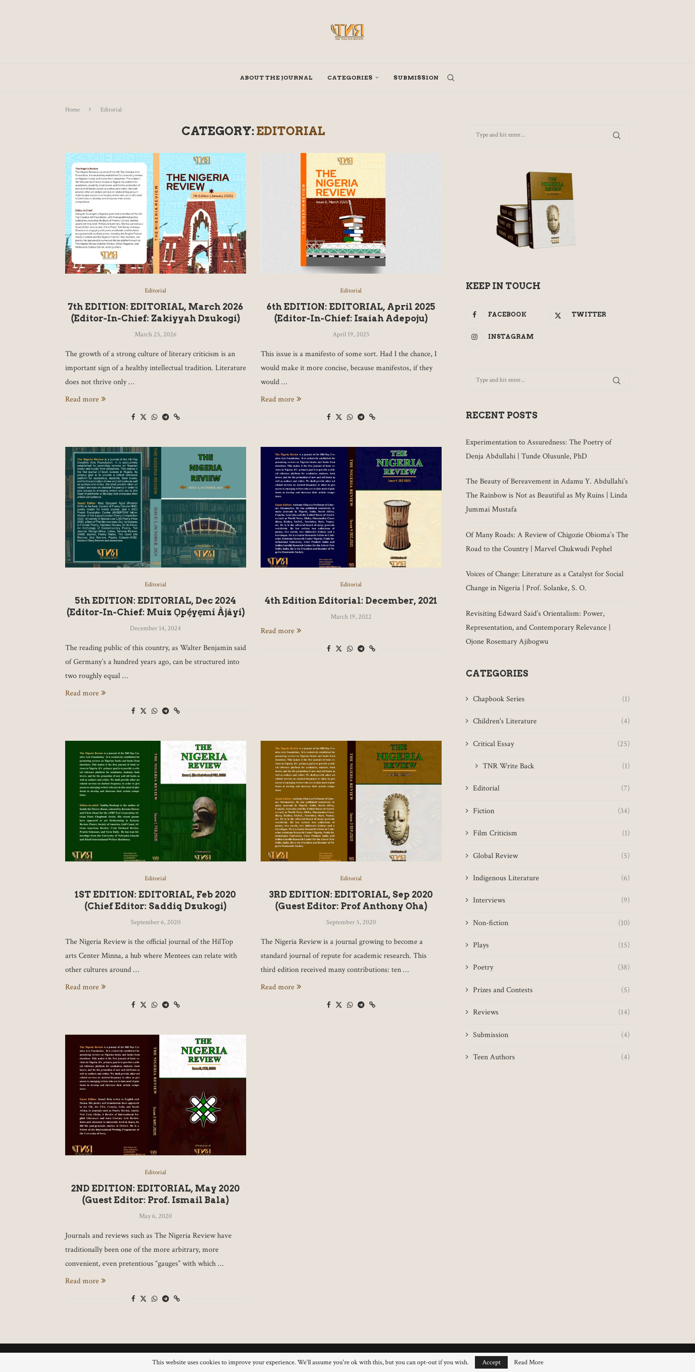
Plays (551, 945)
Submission (416, 77)
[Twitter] (589, 314)
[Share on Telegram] (165, 417)
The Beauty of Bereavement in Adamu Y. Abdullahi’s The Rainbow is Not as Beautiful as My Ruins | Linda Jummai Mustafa (547, 495)
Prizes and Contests (551, 990)
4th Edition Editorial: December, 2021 (350, 601)
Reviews (551, 1012)
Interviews (551, 900)
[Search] (451, 78)
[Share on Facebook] (133, 417)
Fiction (551, 811)
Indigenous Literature (551, 878)
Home (72, 110)
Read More (528, 1362)
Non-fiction (551, 923)
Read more (85, 399)
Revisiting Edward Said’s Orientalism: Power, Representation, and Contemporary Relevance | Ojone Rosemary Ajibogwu (538, 628)
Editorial (551, 788)
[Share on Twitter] (143, 417)
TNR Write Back (556, 766)
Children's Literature (551, 721)
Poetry (551, 967)
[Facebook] (506, 314)
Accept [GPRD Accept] (491, 1362)
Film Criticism (551, 833)
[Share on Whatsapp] (154, 417)
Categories (350, 77)
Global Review (551, 856)
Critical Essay (551, 744)
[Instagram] (506, 337)
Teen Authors (551, 1057)
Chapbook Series (551, 699)
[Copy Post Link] (177, 417)
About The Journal (276, 77)
